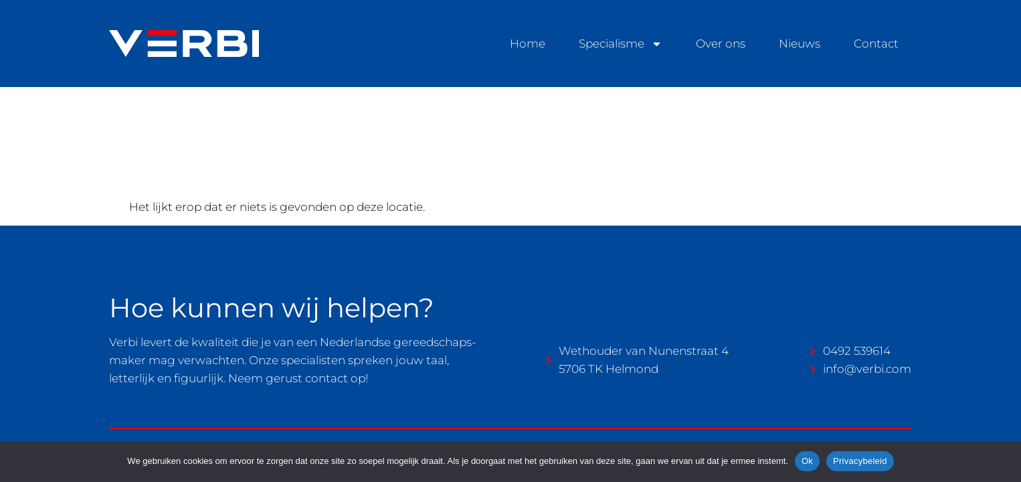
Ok (807, 461)
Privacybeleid (860, 461)
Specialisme (620, 43)
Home (527, 43)
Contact (876, 43)
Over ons (720, 43)
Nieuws (799, 43)
